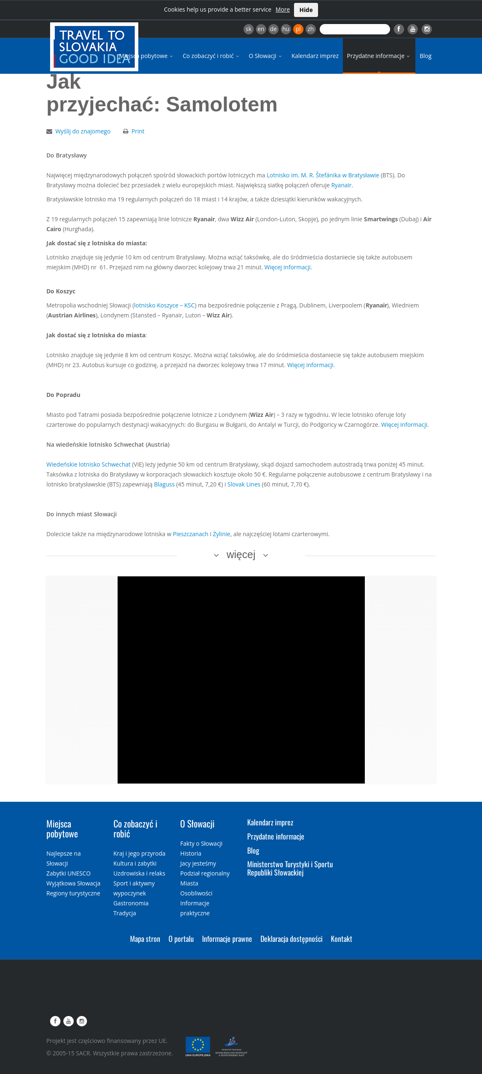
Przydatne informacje (379, 56)
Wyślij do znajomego (83, 131)
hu (285, 29)
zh (311, 29)
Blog (425, 56)
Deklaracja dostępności (291, 938)
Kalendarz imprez (315, 56)
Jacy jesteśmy (198, 863)
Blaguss (164, 484)
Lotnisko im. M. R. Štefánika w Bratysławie (323, 175)
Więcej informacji (287, 267)
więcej (241, 554)
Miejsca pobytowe (147, 56)
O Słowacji (266, 56)
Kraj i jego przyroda (139, 853)
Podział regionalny (204, 873)
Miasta (189, 883)
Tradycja (124, 913)
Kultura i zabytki (135, 863)
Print (138, 131)
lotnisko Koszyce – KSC (164, 305)
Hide (306, 10)
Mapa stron (145, 938)
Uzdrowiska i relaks (139, 873)
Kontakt (341, 938)
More (282, 9)
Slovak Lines (244, 484)
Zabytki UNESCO (68, 873)
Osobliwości (196, 893)
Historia (190, 853)
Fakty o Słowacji (201, 843)
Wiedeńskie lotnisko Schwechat (89, 464)
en (261, 29)
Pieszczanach (190, 534)
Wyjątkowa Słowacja (73, 883)
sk (248, 29)
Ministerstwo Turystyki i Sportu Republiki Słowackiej (290, 868)
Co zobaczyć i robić (212, 56)
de (273, 29)
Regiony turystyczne (73, 893)
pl (298, 29)
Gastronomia (131, 903)
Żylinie (221, 534)
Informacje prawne (227, 938)
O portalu (181, 938)
